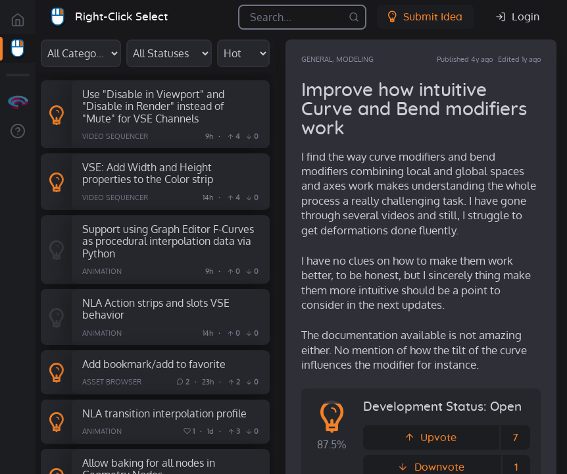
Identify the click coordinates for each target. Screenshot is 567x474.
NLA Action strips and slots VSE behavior (156, 308)
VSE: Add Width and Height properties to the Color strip (147, 173)
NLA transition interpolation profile (164, 413)
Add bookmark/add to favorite (154, 363)
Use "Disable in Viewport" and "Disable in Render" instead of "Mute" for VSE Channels (153, 106)
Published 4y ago (465, 59)
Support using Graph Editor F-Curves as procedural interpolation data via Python (168, 241)
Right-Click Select (121, 16)
